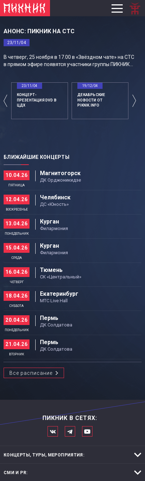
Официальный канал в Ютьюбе (87, 431)
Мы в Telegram (70, 431)
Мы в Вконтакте (52, 431)
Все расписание (31, 373)
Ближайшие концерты (36, 157)
